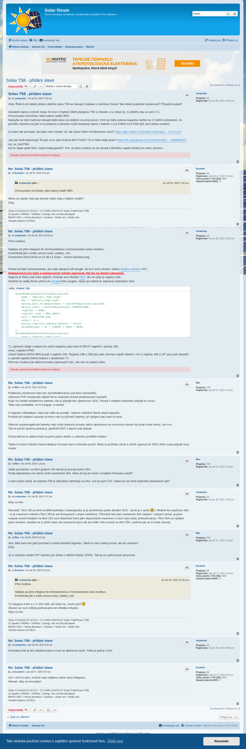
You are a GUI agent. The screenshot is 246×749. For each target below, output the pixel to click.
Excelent (200, 169)
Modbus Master (130, 269)
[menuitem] (33, 40)
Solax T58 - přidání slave (30, 80)
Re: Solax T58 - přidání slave (30, 169)
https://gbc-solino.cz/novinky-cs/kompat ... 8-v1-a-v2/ (148, 131)
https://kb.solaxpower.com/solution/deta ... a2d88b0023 (151, 140)
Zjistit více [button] (115, 741)
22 (208, 98)
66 (208, 173)
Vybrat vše (22, 288)
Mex (198, 383)
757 (208, 387)
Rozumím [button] (221, 741)
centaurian (201, 93)
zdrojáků (56, 281)
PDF (82, 277)
